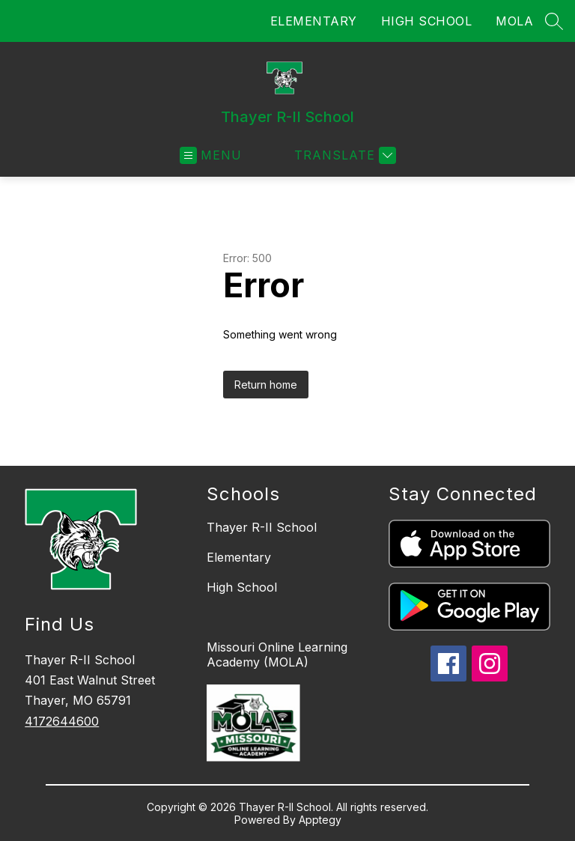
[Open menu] (211, 155)
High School (242, 587)
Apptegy (320, 819)
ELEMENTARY (313, 20)
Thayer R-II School (262, 527)
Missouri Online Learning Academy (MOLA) (277, 655)
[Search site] (554, 21)
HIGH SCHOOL (426, 20)
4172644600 (62, 721)
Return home (265, 384)
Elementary (239, 557)
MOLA (514, 20)
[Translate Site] (343, 155)
